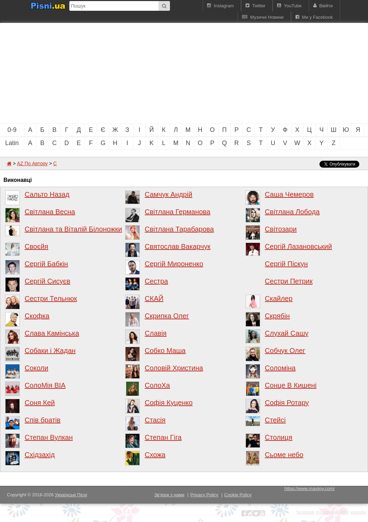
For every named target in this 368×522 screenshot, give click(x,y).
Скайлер (279, 298)
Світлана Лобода (292, 212)
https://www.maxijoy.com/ (309, 488)
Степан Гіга (163, 437)
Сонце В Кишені (291, 385)
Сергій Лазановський (298, 246)
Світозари (281, 229)
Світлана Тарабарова (179, 229)
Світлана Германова (177, 212)
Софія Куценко (168, 402)
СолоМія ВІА (45, 385)
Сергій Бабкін (46, 264)
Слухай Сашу (287, 333)
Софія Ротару (287, 402)
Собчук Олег (285, 350)
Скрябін (277, 316)
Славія (155, 333)
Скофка (37, 316)
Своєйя (36, 246)
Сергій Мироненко (174, 264)
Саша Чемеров (289, 194)
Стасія (155, 420)
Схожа (155, 454)
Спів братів (42, 420)
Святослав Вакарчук (177, 246)
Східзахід (40, 454)
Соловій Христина (174, 368)
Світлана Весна (50, 212)
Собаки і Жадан (50, 350)
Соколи (36, 368)
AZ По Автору (32, 163)
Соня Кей (40, 402)
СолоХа (157, 385)
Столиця (278, 437)
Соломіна (280, 368)
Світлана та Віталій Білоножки (73, 229)
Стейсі (275, 420)
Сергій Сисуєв (47, 281)
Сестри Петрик (289, 281)
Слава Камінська (52, 333)
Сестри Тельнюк (51, 298)
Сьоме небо (284, 454)
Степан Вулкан (49, 437)
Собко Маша (165, 350)
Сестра (156, 281)
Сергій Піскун (286, 264)
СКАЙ (154, 298)
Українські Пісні (71, 494)
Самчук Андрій (168, 194)
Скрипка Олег (167, 316)
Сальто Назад (47, 194)
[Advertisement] (118, 73)
